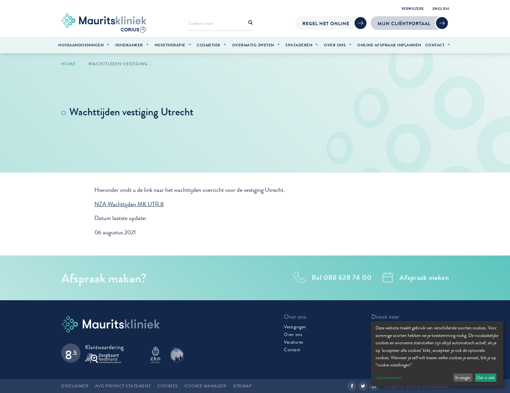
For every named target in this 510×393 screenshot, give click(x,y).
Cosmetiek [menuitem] (209, 45)
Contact (292, 349)
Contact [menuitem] (435, 45)
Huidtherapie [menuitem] (170, 45)
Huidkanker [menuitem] (129, 45)
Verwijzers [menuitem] (412, 8)
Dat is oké (485, 377)
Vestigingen (295, 326)
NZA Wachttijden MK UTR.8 (129, 204)
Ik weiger (463, 377)
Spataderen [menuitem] (298, 45)
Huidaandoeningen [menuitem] (81, 45)
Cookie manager (205, 386)
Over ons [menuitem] (335, 45)
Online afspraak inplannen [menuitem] (389, 45)
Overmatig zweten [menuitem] (253, 45)
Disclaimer (74, 386)
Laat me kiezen (389, 377)
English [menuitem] (441, 8)
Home (68, 64)
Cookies (167, 386)
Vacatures (293, 342)
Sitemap (242, 386)
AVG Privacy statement (123, 386)
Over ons (293, 334)
